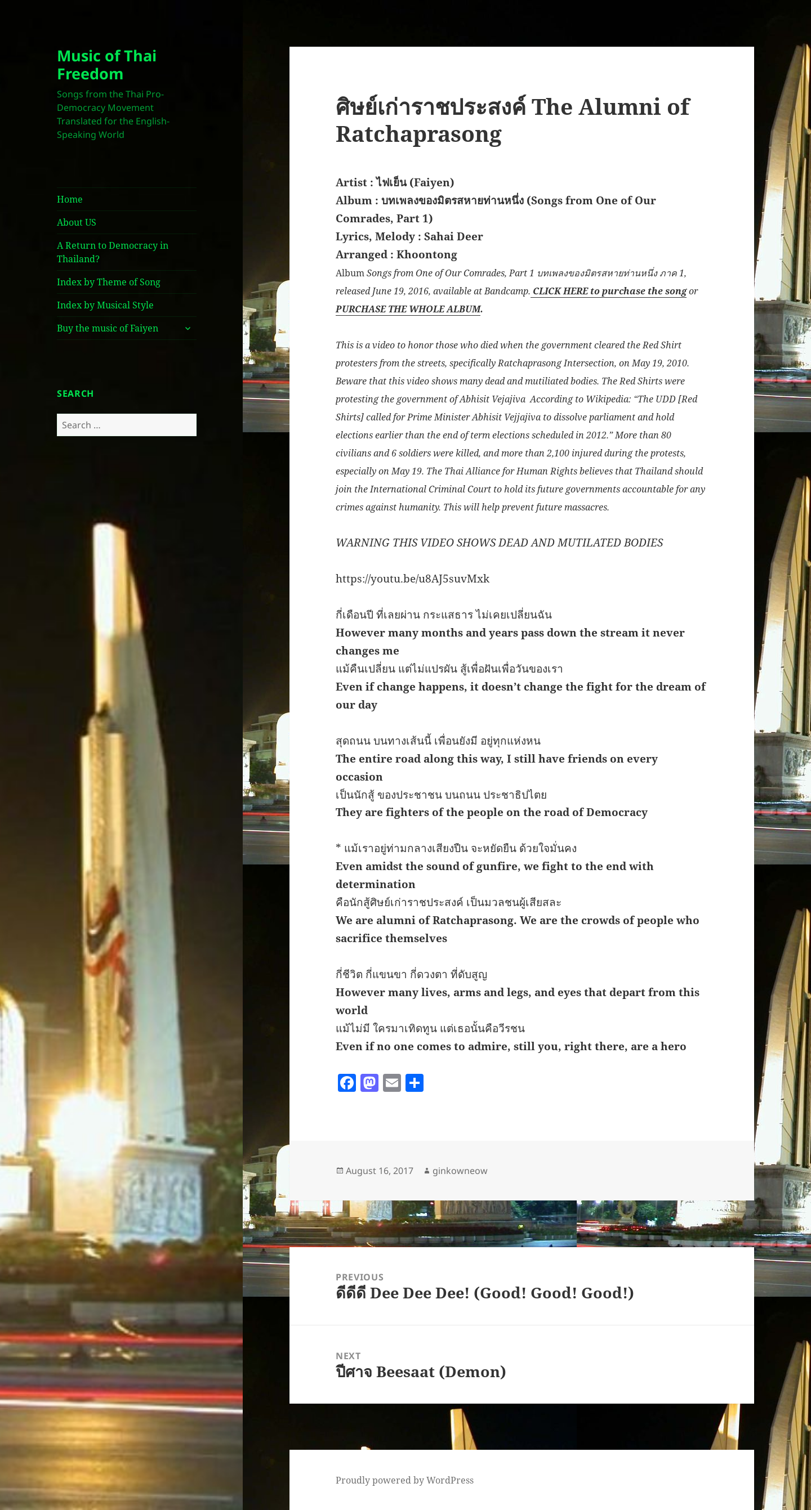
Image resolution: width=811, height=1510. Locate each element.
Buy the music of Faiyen (107, 328)
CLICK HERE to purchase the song (609, 291)
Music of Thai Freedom (107, 64)
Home (70, 199)
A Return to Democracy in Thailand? (112, 252)
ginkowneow (460, 1170)
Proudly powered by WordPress (405, 1480)
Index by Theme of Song (109, 282)
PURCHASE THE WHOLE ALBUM (408, 309)
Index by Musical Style (105, 305)
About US (76, 222)
